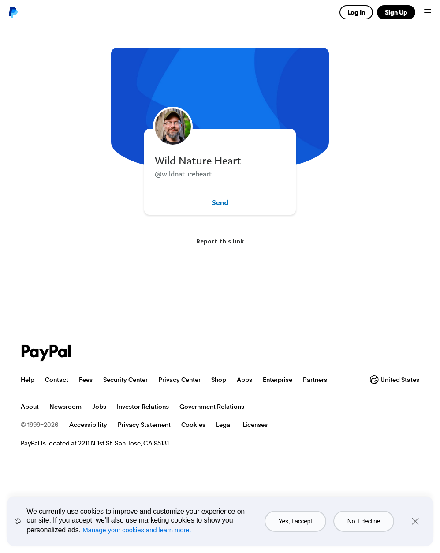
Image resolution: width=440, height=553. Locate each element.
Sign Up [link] (396, 12)
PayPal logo (13, 12)
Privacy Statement (144, 424)
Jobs (99, 406)
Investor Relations (143, 406)
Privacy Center (179, 379)
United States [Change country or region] (394, 379)
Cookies (193, 424)
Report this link (220, 241)
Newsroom (65, 406)
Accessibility (88, 424)
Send (220, 202)
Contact (56, 379)
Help (27, 379)
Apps (244, 379)
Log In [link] (356, 12)
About (30, 406)
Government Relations (211, 406)
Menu (427, 12)
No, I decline (363, 521)
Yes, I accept (295, 521)
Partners (315, 379)
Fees (86, 379)
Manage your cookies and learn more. (136, 530)
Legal (224, 424)
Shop (218, 379)
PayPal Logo (46, 353)
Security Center (125, 379)
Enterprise (277, 379)
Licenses (255, 424)
